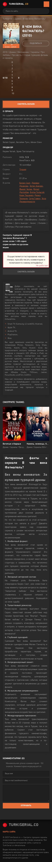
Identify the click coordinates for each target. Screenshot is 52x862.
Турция (22, 170)
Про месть (17, 55)
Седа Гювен (34, 199)
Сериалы (35, 52)
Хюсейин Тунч (22, 142)
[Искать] (45, 11)
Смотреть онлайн (26, 104)
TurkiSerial (15, 4)
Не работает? (42, 266)
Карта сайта (9, 832)
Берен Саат (24, 183)
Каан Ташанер (26, 195)
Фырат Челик (25, 189)
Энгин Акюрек (36, 186)
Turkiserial (7, 19)
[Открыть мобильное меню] (46, 4)
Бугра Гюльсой (37, 192)
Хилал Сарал (9, 142)
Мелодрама (23, 52)
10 (13, 93)
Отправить (26, 806)
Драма (18, 19)
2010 (27, 35)
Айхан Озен (36, 142)
